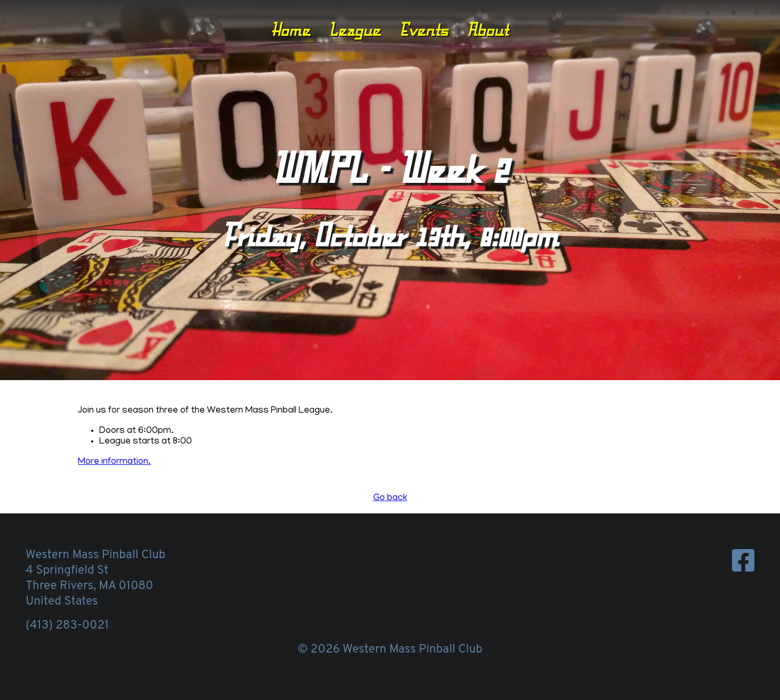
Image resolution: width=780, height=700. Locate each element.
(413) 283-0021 (67, 625)
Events (423, 29)
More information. (114, 462)
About (488, 29)
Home (290, 29)
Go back (390, 498)
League (355, 29)
